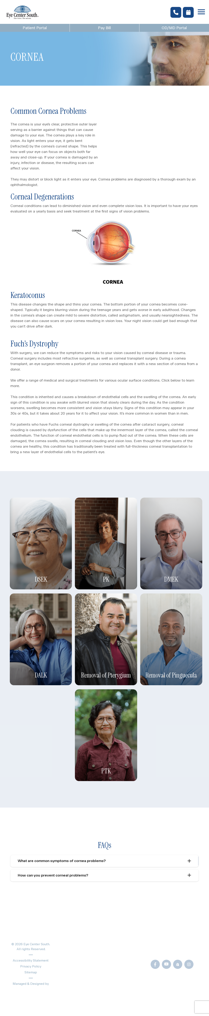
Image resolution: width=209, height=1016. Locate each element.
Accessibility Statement (31, 961)
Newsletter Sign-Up (129, 991)
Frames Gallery (125, 964)
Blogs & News (124, 943)
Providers (68, 957)
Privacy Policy (30, 966)
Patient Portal (34, 27)
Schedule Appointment (80, 979)
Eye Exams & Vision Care (82, 943)
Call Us (167, 950)
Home (65, 936)
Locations (68, 972)
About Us (68, 965)
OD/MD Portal (124, 984)
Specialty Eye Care (76, 950)
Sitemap (30, 972)
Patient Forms (124, 936)
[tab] (104, 861)
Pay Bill (104, 27)
